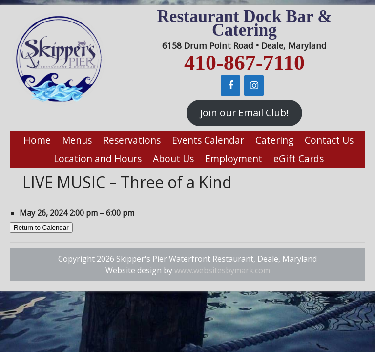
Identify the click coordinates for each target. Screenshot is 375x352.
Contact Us (329, 140)
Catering (274, 140)
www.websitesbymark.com (222, 270)
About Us (173, 158)
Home (37, 140)
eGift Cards (298, 158)
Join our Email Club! (244, 112)
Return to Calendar (41, 227)
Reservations (132, 140)
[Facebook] (230, 85)
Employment (233, 158)
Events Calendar (208, 140)
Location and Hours (98, 158)
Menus (77, 140)
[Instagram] (254, 85)
